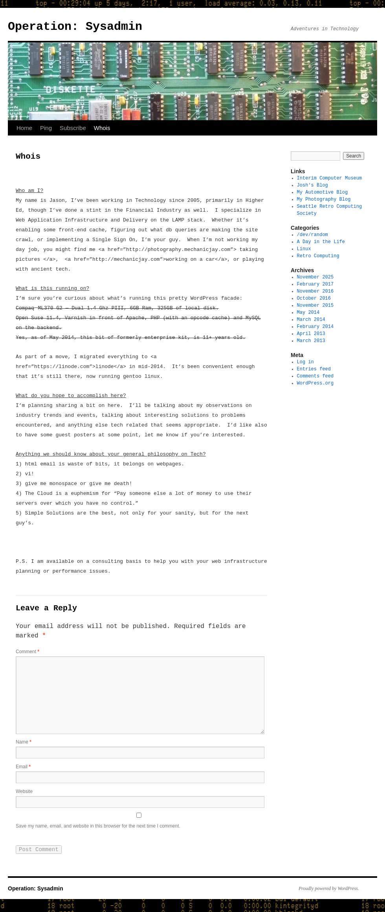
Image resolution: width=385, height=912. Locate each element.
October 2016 (314, 298)
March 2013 (311, 340)
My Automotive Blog (322, 192)
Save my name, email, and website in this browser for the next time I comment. (98, 830)
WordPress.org (315, 383)
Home (24, 128)
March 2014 (311, 319)
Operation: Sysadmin (75, 26)
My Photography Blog (324, 199)
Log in (305, 362)
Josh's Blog (312, 185)
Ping (46, 128)
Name (23, 743)
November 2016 (315, 291)
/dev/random (312, 234)
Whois (102, 128)
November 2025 (315, 277)
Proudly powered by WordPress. (329, 893)
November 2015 (315, 305)
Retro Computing (318, 256)
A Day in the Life (321, 241)
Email (23, 768)
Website (24, 794)
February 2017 (315, 284)
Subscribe (73, 128)
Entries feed (314, 369)
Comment (27, 653)
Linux (304, 248)
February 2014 (315, 326)
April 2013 (311, 333)
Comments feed (315, 376)
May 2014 (308, 312)
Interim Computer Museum (329, 178)
